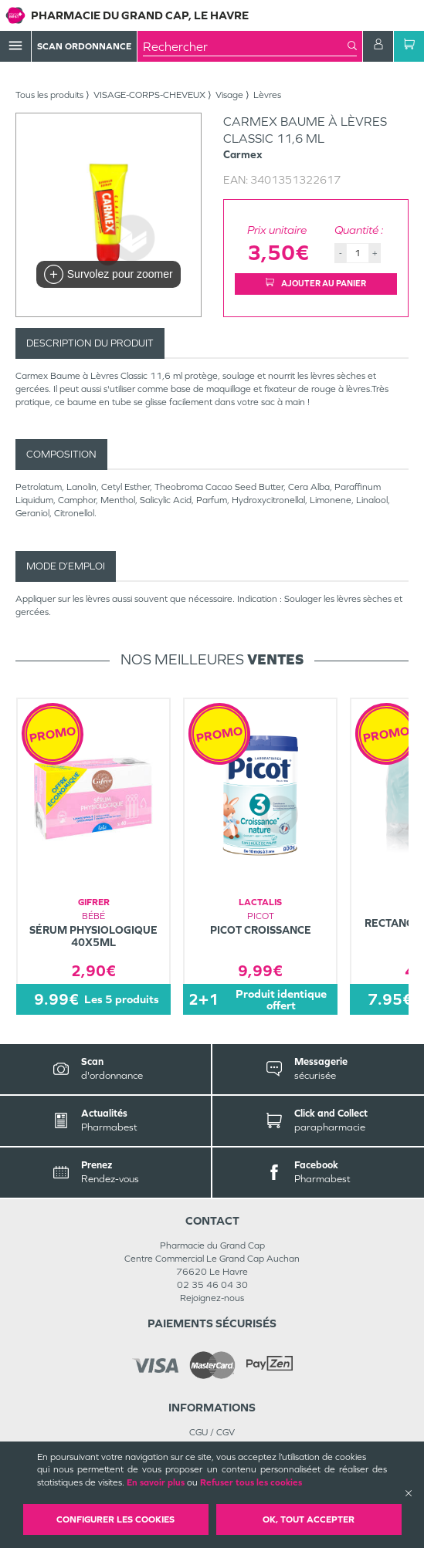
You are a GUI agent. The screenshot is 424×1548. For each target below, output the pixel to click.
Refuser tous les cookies (251, 1482)
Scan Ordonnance (84, 46)
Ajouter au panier (316, 283)
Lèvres (267, 95)
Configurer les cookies (115, 1519)
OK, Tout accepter (308, 1519)
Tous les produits (49, 95)
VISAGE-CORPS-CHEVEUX (149, 95)
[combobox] (245, 46)
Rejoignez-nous (212, 1298)
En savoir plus (156, 1482)
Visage (229, 95)
